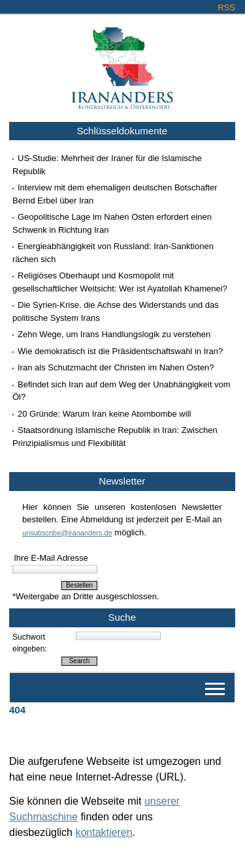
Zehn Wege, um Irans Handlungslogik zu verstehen (114, 334)
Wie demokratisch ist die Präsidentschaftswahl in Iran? (120, 351)
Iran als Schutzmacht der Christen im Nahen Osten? (116, 367)
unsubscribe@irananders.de (67, 533)
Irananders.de (122, 63)
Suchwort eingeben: (29, 643)
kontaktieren (103, 832)
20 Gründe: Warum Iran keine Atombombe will (104, 414)
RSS (226, 7)
